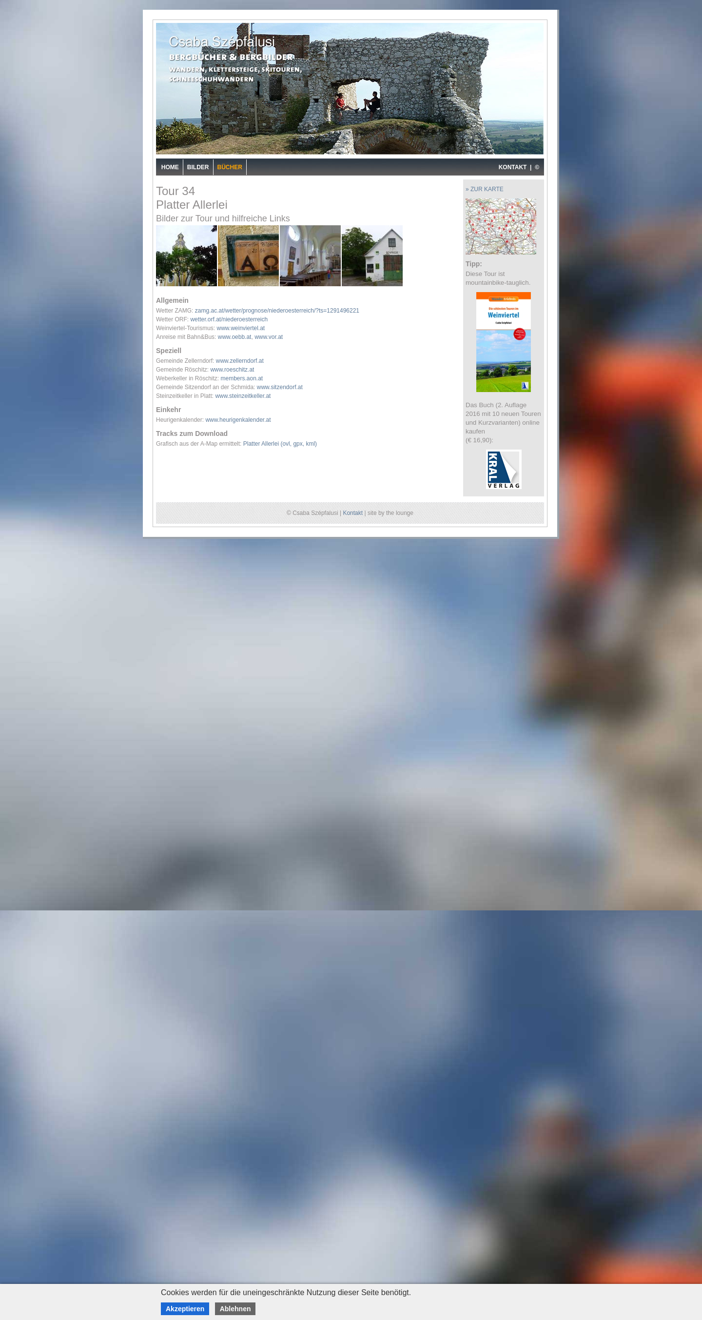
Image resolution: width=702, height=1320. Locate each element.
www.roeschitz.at (232, 369)
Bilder (198, 167)
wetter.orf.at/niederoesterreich (229, 319)
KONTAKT (513, 167)
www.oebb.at (235, 337)
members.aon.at (242, 378)
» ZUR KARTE (485, 189)
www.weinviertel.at (240, 328)
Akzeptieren (185, 1309)
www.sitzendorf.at (280, 387)
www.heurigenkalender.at (238, 419)
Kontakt (353, 513)
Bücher (229, 167)
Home (170, 167)
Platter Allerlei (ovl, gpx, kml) (280, 443)
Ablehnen (235, 1309)
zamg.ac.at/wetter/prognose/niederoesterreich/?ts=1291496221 (277, 310)
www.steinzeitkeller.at (243, 396)
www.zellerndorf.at (240, 360)
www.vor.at (268, 337)
